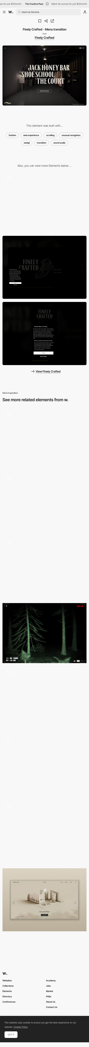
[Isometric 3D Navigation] (44, 899)
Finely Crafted (44, 37)
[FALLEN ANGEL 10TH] (44, 633)
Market (49, 991)
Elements (7, 991)
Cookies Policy (20, 1027)
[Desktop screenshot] (44, 267)
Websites (7, 980)
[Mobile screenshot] (44, 333)
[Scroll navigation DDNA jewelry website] (44, 439)
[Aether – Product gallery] (44, 699)
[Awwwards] (10, 12)
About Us (50, 1001)
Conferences (8, 1001)
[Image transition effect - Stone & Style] (44, 766)
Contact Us (51, 1007)
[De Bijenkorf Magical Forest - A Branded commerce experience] (44, 568)
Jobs (48, 985)
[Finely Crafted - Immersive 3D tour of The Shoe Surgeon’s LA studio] (44, 202)
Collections (8, 985)
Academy (51, 980)
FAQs (48, 996)
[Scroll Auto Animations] (44, 832)
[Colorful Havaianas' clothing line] (44, 503)
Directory (7, 996)
